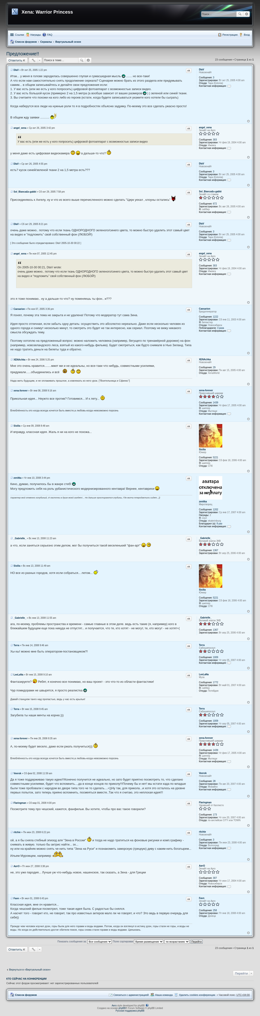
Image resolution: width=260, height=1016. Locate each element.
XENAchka (205, 359)
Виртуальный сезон (68, 41)
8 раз (219, 523)
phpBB (122, 1008)
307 (215, 878)
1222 (215, 316)
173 (215, 814)
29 (214, 367)
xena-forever (206, 390)
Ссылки (19, 34)
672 (215, 203)
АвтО (202, 865)
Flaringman (205, 802)
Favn (201, 898)
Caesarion (204, 308)
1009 (215, 657)
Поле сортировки (138, 941)
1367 (215, 550)
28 (214, 781)
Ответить (15, 60)
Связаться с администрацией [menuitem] (131, 994)
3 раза (220, 328)
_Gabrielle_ (205, 538)
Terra (201, 645)
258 (215, 910)
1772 (215, 682)
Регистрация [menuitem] (230, 34)
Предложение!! (22, 53)
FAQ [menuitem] (49, 34)
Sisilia (202, 449)
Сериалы (46, 41)
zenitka (203, 501)
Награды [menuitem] (35, 34)
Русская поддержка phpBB (129, 1010)
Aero (114, 1005)
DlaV (201, 69)
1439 (215, 402)
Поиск (239, 14)
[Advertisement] (130, 959)
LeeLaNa (204, 674)
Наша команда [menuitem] (164, 994)
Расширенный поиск (246, 14)
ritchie (202, 831)
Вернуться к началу (248, 121)
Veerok (203, 773)
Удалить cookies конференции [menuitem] (197, 994)
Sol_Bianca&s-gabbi (210, 191)
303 (215, 139)
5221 (215, 457)
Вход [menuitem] (247, 34)
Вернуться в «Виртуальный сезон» (30, 969)
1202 (215, 509)
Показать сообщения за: (84, 941)
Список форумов (26, 41)
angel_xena (205, 127)
